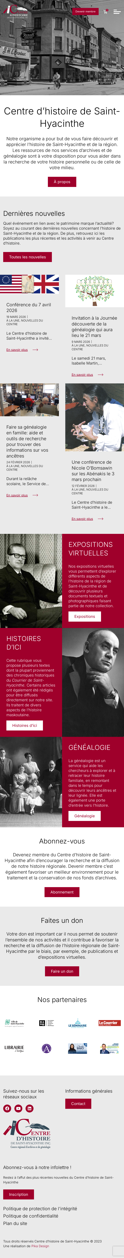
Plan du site (15, 1223)
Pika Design (40, 1246)
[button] (4, 48)
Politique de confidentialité (30, 1216)
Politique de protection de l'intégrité (40, 1208)
